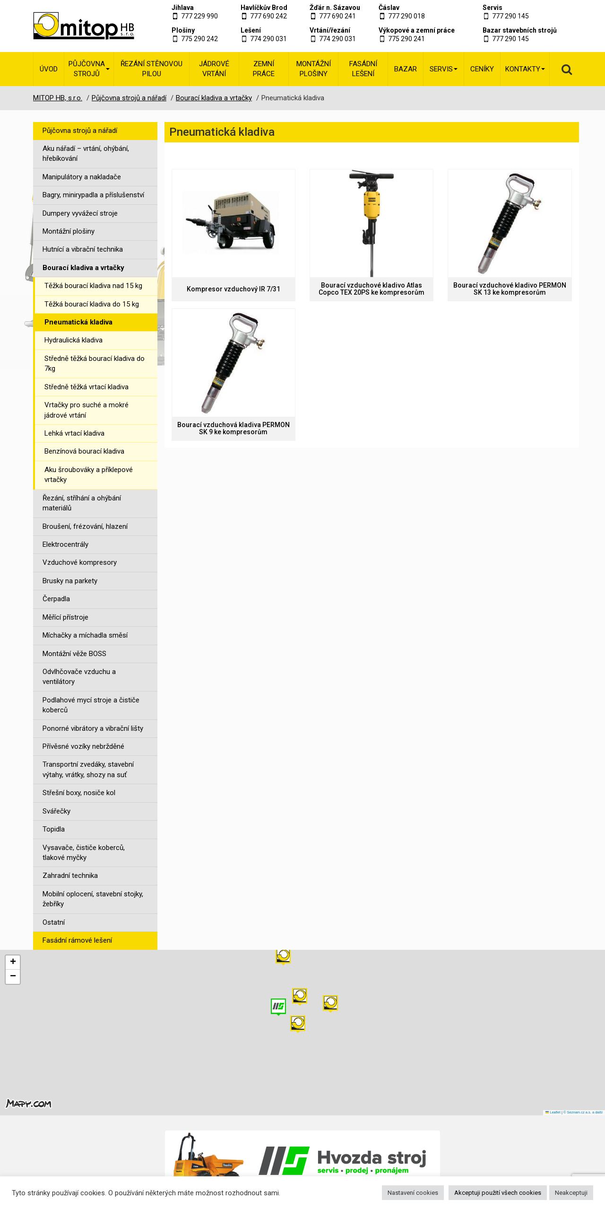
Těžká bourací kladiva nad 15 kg (93, 285)
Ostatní (54, 922)
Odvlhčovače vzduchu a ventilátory (79, 676)
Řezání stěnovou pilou (151, 69)
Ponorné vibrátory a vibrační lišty (93, 728)
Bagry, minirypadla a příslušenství (93, 195)
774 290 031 (268, 39)
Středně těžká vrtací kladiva (86, 387)
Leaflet (553, 1112)
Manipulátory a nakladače (82, 177)
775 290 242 (199, 39)
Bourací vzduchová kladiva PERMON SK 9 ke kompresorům (233, 428)
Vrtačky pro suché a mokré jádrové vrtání (86, 410)
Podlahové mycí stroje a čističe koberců (91, 705)
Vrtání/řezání (330, 30)
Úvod (49, 69)
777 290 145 (510, 16)
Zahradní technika (70, 875)
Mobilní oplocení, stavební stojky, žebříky (93, 899)
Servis (492, 7)
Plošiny (183, 30)
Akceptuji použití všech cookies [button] (497, 1192)
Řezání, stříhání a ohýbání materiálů (82, 503)
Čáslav (389, 7)
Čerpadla (56, 599)
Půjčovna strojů (89, 69)
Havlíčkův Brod (264, 7)
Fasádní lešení (363, 69)
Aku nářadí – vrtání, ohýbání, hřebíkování (86, 153)
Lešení (251, 30)
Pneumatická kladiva (78, 322)
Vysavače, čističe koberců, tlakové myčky (84, 852)
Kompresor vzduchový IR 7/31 (233, 289)
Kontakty (525, 69)
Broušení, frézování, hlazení (85, 526)
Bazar (405, 69)
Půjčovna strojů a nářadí (80, 130)
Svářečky (56, 811)
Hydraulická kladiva (73, 340)
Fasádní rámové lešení (77, 940)
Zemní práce (264, 69)
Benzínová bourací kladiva (84, 451)
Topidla (54, 829)
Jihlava (183, 7)
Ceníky (482, 69)
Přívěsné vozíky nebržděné (83, 746)
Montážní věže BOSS (74, 653)
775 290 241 (406, 39)
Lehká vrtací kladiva (74, 433)
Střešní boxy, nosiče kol (79, 792)
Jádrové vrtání (214, 69)
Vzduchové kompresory (80, 562)
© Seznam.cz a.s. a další (583, 1112)
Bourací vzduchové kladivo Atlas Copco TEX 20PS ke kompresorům (371, 289)
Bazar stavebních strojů (520, 30)
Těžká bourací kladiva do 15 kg (91, 304)
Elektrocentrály (65, 544)
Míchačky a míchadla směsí (85, 635)
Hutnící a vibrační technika (83, 249)
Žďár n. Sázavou (335, 7)
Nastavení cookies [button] (413, 1192)
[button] (330, 1004)
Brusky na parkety (70, 581)
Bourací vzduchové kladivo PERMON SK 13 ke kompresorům (509, 289)
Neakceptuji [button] (571, 1192)
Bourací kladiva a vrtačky (83, 267)
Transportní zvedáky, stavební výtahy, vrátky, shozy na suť (88, 769)
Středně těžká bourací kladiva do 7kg (94, 363)
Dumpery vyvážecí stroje (80, 213)
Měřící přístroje (65, 617)
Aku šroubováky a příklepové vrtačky (88, 474)
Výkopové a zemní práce (417, 30)
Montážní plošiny (313, 69)
